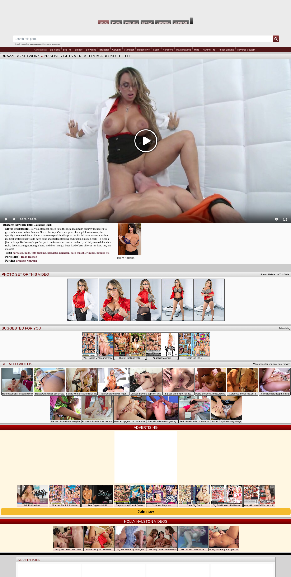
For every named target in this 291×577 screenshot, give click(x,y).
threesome (46, 44)
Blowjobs (91, 49)
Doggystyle (143, 49)
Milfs (196, 49)
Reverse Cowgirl (246, 49)
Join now (146, 512)
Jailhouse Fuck (43, 224)
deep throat (77, 252)
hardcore (18, 252)
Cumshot (129, 49)
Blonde (79, 49)
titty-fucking (39, 252)
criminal (90, 252)
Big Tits (67, 49)
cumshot (37, 44)
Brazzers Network (21, 56)
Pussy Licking (226, 49)
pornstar (64, 252)
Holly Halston (29, 256)
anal (31, 44)
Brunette (104, 49)
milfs (27, 252)
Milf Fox (145, 9)
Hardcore (168, 49)
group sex (56, 44)
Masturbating (183, 49)
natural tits (103, 252)
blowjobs (52, 252)
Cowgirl (116, 49)
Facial (156, 49)
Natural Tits (209, 49)
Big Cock (55, 49)
